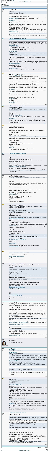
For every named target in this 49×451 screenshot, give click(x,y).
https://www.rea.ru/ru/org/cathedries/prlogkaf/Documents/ (14, 18)
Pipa (2, 338)
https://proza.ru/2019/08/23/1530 (12, 211)
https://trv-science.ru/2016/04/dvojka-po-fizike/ (13, 51)
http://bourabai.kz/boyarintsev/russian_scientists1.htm (13, 45)
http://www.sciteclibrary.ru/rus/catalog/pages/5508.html (13, 31)
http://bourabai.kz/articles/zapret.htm (12, 191)
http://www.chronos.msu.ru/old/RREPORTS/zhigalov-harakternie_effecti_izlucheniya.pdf (16, 256)
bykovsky (3, 38)
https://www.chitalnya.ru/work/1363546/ (12, 243)
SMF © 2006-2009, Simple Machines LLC (26, 450)
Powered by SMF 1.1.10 (21, 450)
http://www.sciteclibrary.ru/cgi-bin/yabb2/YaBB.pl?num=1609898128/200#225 (15, 330)
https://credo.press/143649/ (11, 147)
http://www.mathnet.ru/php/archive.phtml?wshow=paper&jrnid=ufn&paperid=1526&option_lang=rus (17, 166)
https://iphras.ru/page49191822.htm (12, 102)
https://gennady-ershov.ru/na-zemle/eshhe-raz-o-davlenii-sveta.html (14, 63)
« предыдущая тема (42, 446)
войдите (9, 0)
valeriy (8, 5)
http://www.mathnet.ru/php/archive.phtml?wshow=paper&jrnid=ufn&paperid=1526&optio (16, 218)
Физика (4, 5)
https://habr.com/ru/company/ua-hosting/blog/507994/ (13, 360)
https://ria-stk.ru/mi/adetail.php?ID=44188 (12, 406)
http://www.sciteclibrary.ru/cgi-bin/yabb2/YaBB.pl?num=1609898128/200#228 (15, 384)
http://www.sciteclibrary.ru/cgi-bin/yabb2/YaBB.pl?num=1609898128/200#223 (15, 266)
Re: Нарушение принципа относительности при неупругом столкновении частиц (18, 38)
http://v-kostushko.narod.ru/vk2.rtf (12, 89)
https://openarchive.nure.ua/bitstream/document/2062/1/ (13, 246)
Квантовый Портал (4, 4)
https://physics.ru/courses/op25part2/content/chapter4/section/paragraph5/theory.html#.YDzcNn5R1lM (17, 239)
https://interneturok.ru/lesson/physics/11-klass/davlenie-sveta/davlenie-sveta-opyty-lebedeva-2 (17, 388)
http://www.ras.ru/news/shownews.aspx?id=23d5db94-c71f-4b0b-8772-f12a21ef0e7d (16, 324)
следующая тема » (45, 446)
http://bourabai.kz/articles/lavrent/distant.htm (12, 198)
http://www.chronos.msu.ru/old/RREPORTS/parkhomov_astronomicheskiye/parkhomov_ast (17, 287)
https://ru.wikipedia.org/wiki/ (11, 98)
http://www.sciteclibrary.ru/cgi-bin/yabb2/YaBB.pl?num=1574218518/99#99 (15, 23)
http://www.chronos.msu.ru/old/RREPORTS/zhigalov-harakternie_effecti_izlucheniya (16, 286)
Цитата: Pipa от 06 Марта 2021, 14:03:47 (12, 349)
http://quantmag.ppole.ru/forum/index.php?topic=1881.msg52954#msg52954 (15, 295)
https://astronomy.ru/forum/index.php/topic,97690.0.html (13, 68)
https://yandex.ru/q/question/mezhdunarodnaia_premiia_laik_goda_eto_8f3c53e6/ (16, 322)
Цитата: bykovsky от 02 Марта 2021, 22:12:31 (13, 352)
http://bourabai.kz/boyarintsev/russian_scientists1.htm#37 (14, 46)
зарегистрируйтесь (12, 0)
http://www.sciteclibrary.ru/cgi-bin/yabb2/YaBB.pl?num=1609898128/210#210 (15, 75)
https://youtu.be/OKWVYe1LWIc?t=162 (12, 20)
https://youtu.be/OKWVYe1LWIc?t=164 (12, 118)
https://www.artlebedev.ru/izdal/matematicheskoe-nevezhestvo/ (14, 335)
